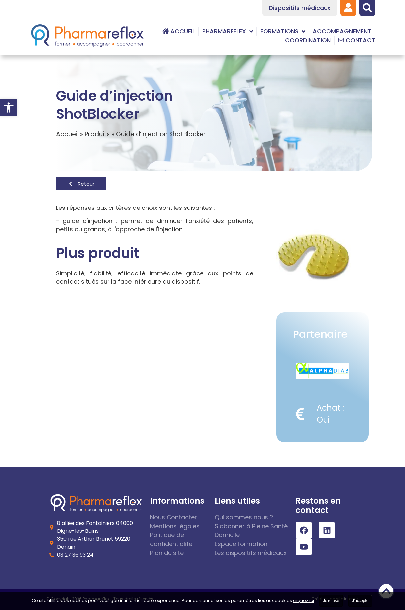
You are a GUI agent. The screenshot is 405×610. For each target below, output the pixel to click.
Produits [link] (97, 134)
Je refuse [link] (331, 600)
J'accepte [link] (360, 600)
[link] (8, 107)
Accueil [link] (67, 134)
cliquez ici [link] (303, 600)
